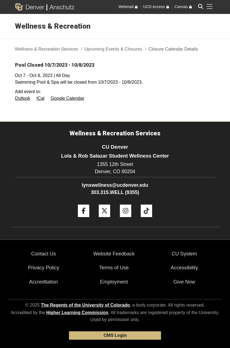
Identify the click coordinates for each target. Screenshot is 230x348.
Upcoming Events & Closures (113, 49)
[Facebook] (83, 219)
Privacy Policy (43, 267)
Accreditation (43, 282)
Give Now (184, 282)
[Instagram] (125, 219)
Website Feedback (114, 254)
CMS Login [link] (115, 335)
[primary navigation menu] (209, 6)
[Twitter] (104, 219)
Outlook (22, 98)
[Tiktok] (146, 219)
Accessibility (184, 267)
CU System (184, 254)
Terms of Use (114, 267)
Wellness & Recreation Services (46, 49)
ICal (40, 98)
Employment (114, 282)
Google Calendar (67, 98)
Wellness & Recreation (52, 26)
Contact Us (43, 254)
